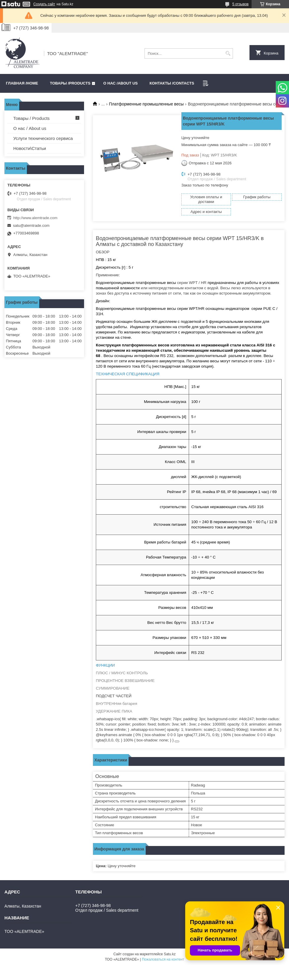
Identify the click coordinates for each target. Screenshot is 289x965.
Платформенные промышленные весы (146, 104)
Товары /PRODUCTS (70, 83)
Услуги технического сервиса (43, 138)
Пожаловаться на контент (163, 959)
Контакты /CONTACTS (172, 83)
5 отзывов (240, 4)
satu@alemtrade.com (31, 225)
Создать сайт (44, 4)
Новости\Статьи (29, 148)
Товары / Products (31, 118)
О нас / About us (29, 128)
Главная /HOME (22, 83)
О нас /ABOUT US (120, 83)
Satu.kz (169, 954)
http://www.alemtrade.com (35, 218)
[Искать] (228, 53)
